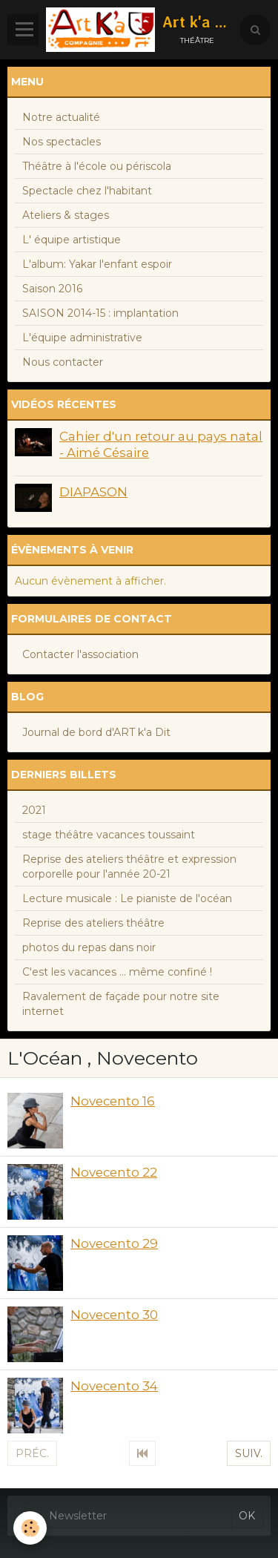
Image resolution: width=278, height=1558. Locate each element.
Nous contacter (62, 362)
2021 (34, 810)
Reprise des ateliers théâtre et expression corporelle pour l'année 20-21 (129, 866)
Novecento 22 (113, 1172)
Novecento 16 (112, 1101)
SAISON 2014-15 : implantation (100, 313)
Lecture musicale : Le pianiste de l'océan (127, 898)
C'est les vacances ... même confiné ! (117, 972)
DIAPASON (93, 491)
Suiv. (248, 1453)
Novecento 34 (114, 1385)
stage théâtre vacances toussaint (108, 834)
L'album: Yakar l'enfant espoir (97, 264)
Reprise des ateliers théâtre (93, 923)
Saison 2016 (52, 288)
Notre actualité (61, 117)
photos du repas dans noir (89, 947)
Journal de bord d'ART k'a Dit (96, 732)
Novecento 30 (114, 1314)
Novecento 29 (114, 1243)
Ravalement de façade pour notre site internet (120, 1004)
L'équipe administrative (82, 337)
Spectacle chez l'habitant (87, 190)
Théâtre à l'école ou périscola (96, 166)
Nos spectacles (61, 141)
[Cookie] (30, 1528)
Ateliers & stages (65, 215)
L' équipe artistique (71, 239)
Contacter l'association (80, 654)
